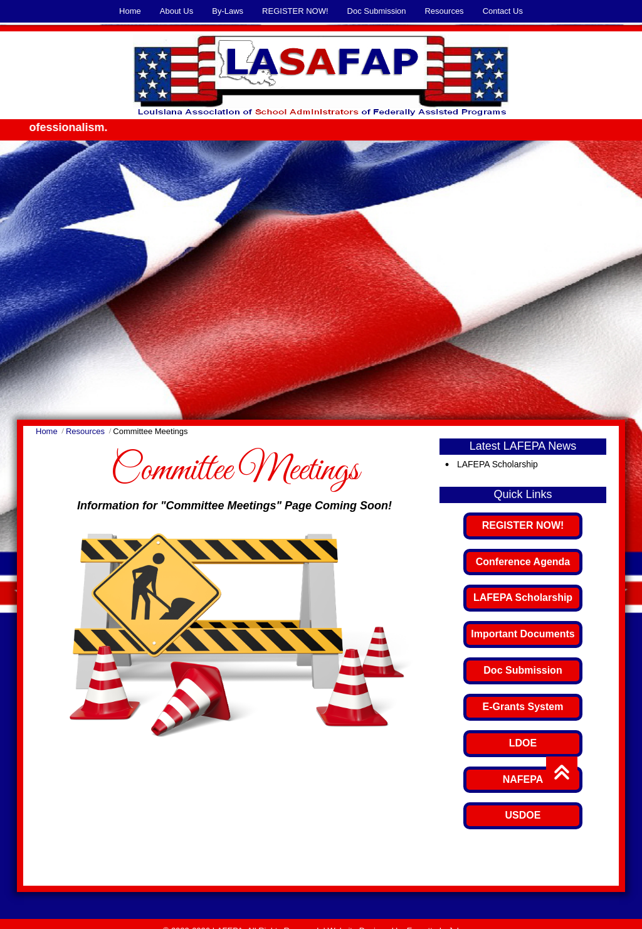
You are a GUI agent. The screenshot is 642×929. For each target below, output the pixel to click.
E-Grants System (523, 706)
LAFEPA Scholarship (497, 464)
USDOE (523, 815)
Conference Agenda (523, 561)
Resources (85, 431)
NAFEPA (523, 779)
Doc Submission (522, 670)
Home (47, 431)
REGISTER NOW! (523, 525)
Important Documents (522, 634)
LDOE (523, 743)
